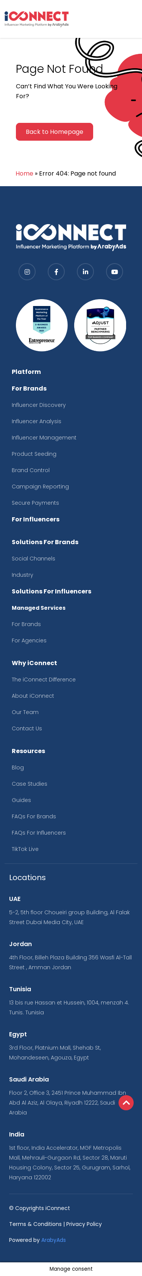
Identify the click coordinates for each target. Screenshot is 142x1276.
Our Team (25, 712)
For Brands (26, 624)
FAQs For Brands (34, 816)
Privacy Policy (84, 1224)
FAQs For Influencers (39, 833)
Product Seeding (34, 454)
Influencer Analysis (36, 421)
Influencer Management (44, 437)
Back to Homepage (54, 131)
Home (24, 173)
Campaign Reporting (40, 486)
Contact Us (27, 728)
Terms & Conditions (35, 1224)
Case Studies (29, 784)
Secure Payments (35, 503)
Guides (21, 800)
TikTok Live (25, 849)
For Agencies (29, 640)
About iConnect (33, 696)
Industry (22, 575)
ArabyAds (53, 1240)
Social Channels (33, 558)
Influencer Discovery (39, 405)
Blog (18, 767)
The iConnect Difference (44, 679)
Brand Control (31, 470)
